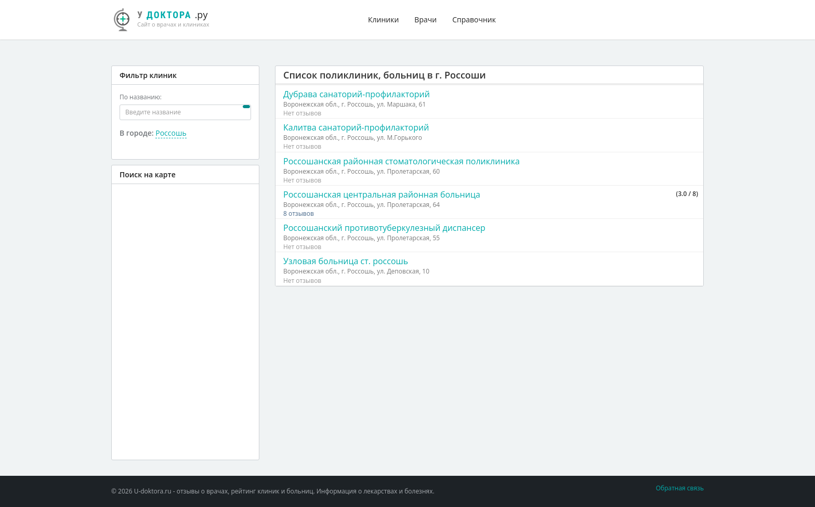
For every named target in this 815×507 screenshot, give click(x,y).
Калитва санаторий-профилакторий (356, 127)
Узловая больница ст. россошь (345, 261)
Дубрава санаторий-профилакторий (356, 94)
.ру (165, 18)
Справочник (474, 19)
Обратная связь (680, 488)
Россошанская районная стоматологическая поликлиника (401, 161)
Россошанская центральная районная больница (381, 194)
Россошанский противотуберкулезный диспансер (384, 227)
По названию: (141, 97)
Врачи (425, 19)
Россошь (170, 133)
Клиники (383, 19)
